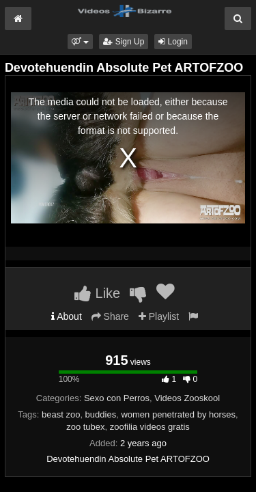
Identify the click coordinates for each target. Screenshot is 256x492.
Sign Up (123, 41)
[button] (80, 41)
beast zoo (61, 414)
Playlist (159, 316)
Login (173, 41)
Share (110, 316)
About (66, 316)
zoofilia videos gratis (150, 427)
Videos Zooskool (187, 398)
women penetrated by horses (178, 414)
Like (97, 293)
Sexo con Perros (117, 398)
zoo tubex (85, 427)
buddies (101, 414)
